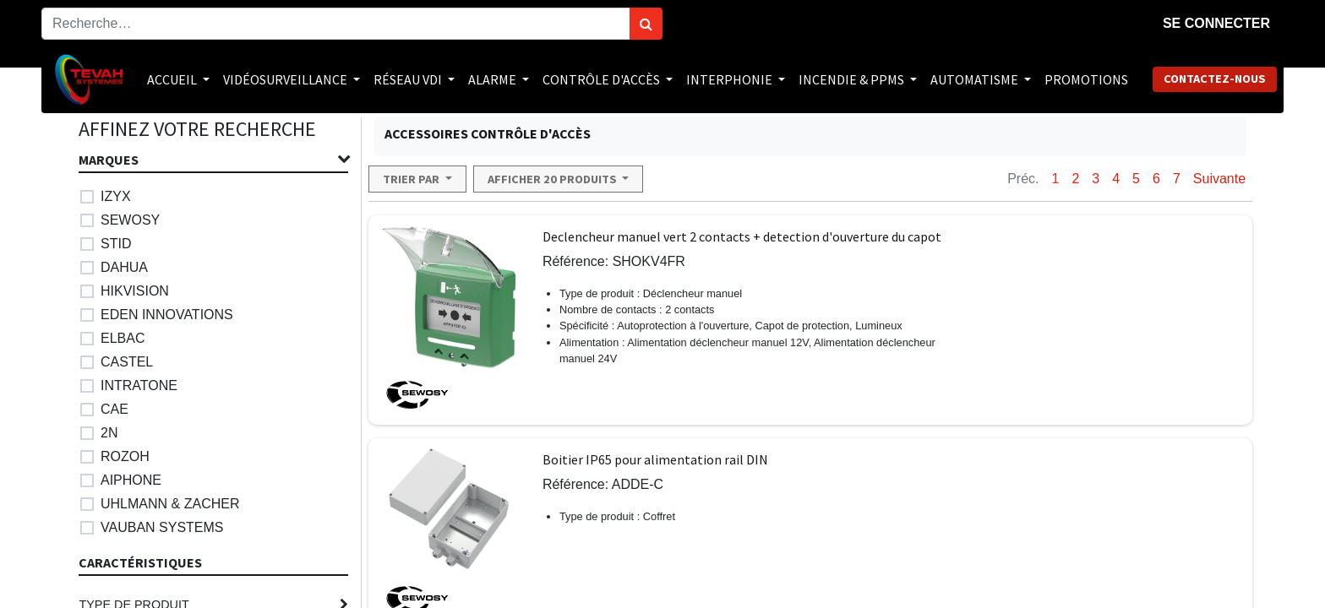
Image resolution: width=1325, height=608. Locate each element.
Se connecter (1216, 23)
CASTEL (127, 362)
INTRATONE (139, 385)
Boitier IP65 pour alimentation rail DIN (655, 459)
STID (116, 243)
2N (109, 433)
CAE (114, 409)
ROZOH (125, 456)
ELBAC (122, 338)
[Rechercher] (646, 24)
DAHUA (124, 267)
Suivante (1219, 178)
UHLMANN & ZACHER (170, 504)
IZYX (116, 196)
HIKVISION (135, 291)
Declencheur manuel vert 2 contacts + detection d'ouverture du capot (742, 236)
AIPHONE (131, 480)
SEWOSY (130, 220)
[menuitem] (1086, 79)
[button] (417, 179)
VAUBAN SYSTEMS (162, 527)
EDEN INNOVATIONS (167, 314)
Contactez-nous (1215, 78)
